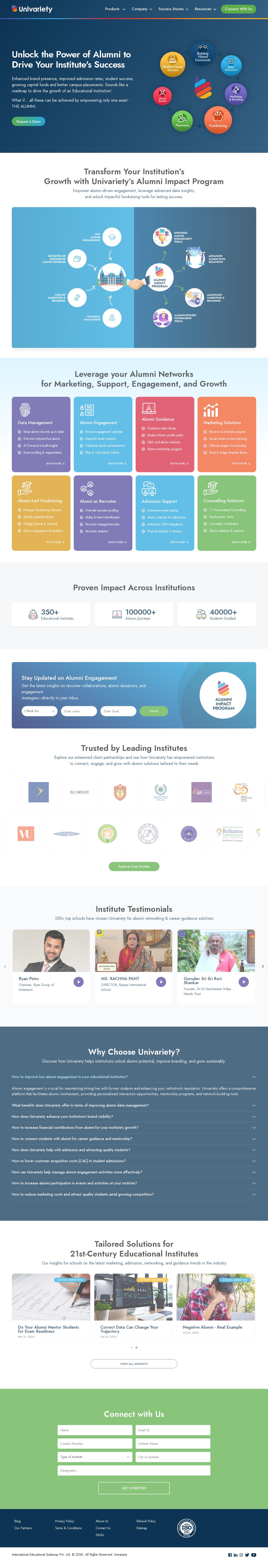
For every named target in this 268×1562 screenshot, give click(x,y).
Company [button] (139, 9)
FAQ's (100, 1535)
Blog (17, 1521)
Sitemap (141, 1528)
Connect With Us (238, 9)
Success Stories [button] (171, 9)
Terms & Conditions (68, 1528)
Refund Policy (146, 1521)
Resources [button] (203, 9)
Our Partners (23, 1528)
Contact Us (103, 1528)
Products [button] (113, 9)
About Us (102, 1521)
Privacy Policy (64, 1521)
